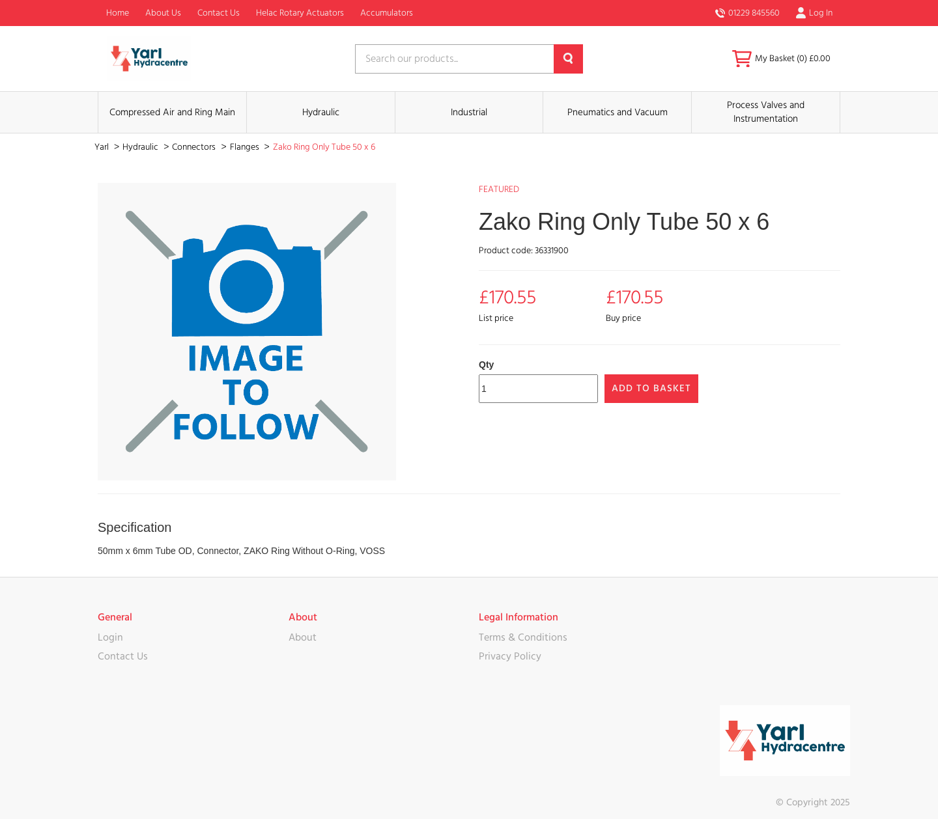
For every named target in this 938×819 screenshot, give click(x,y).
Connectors (195, 147)
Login (110, 637)
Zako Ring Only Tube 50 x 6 (324, 147)
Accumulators (386, 13)
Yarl (102, 147)
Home (117, 13)
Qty (486, 364)
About (303, 637)
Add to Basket (651, 388)
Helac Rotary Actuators (300, 13)
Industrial (469, 112)
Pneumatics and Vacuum (617, 112)
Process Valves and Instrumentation (765, 112)
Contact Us (218, 13)
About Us (163, 13)
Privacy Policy (510, 656)
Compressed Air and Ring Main (172, 112)
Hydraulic (320, 112)
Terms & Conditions (523, 637)
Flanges (245, 147)
